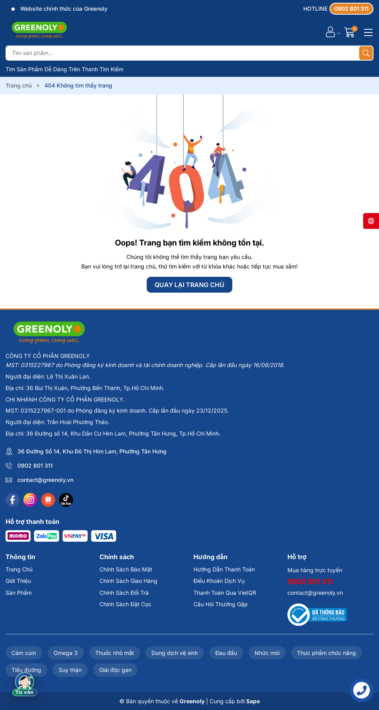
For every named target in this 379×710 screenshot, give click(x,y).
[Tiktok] (66, 500)
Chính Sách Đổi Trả (124, 592)
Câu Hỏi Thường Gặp (220, 604)
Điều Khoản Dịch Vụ (219, 580)
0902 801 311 (35, 465)
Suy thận (70, 669)
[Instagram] (30, 500)
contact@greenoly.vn (45, 479)
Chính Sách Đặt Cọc (125, 604)
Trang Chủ (19, 569)
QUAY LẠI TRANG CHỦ (189, 285)
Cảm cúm (23, 652)
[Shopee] (48, 500)
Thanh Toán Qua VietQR (224, 592)
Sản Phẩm (19, 592)
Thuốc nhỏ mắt (114, 652)
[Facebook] (12, 500)
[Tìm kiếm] (366, 53)
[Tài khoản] (330, 32)
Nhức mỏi (267, 652)
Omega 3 (66, 652)
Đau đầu (226, 652)
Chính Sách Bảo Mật (126, 569)
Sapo (253, 701)
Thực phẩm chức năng (326, 652)
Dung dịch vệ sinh (174, 652)
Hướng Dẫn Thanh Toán (224, 569)
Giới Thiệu (18, 580)
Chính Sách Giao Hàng (128, 580)
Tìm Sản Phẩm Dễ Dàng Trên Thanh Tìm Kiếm (64, 69)
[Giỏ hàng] (351, 32)
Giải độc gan (115, 669)
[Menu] (367, 31)
